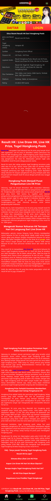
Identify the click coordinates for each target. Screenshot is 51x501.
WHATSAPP (32, 497)
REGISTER (19, 497)
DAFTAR (12, 28)
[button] (25, 453)
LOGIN (38, 28)
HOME (6, 497)
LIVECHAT (44, 497)
